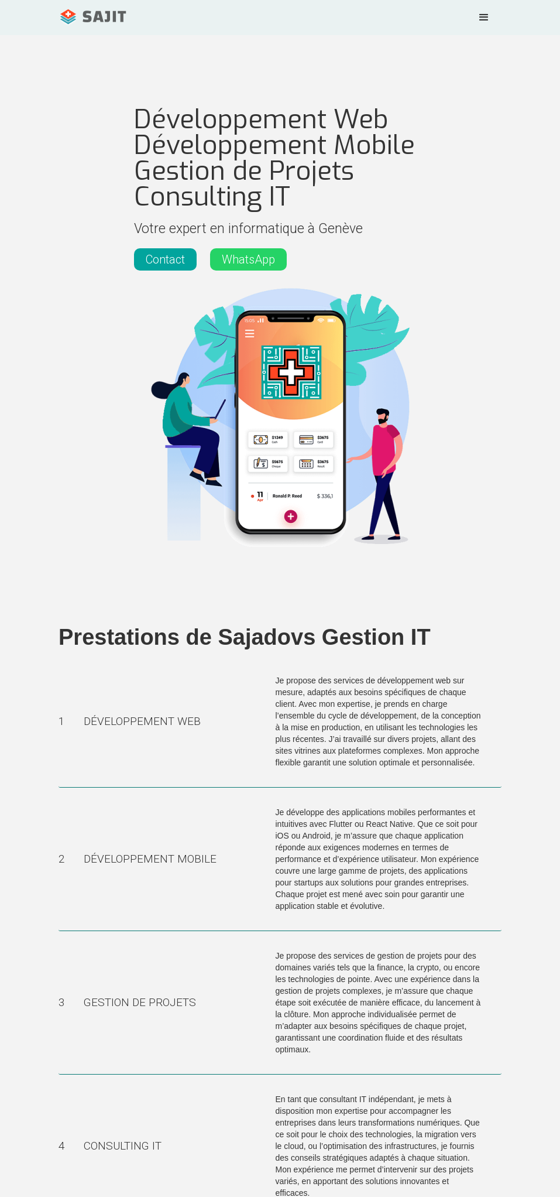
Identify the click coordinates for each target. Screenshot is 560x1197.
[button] (483, 17)
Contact (165, 259)
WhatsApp (248, 259)
